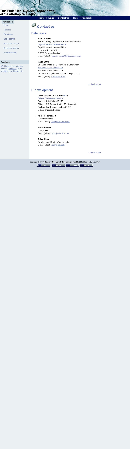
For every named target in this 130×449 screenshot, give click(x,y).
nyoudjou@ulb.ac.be (60, 133)
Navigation (8, 22)
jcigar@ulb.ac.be (58, 145)
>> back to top (94, 84)
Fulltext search (10, 53)
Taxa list (7, 30)
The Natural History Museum (50, 68)
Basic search (9, 39)
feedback (13, 69)
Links (51, 18)
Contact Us (63, 18)
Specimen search (11, 48)
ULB (65, 95)
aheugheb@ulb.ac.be (60, 122)
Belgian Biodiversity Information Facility (62, 162)
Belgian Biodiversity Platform (50, 98)
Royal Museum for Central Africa (52, 44)
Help (75, 18)
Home (41, 18)
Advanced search (11, 43)
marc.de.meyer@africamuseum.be (66, 56)
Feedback (86, 18)
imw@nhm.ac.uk (58, 76)
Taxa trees (8, 34)
